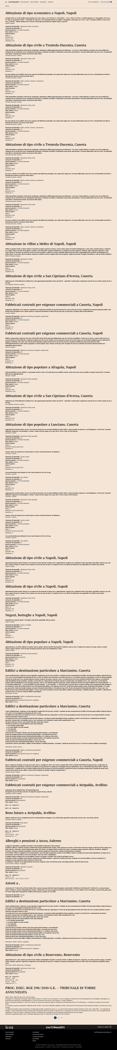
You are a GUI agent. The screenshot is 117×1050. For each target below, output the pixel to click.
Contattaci (36, 1032)
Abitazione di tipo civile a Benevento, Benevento (42, 955)
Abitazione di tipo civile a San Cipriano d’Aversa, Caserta (49, 276)
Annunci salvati (105, 2)
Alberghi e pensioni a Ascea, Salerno (33, 841)
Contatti (48, 1047)
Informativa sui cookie (67, 1047)
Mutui (34, 1041)
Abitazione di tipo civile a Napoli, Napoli (36, 558)
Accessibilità (78, 1047)
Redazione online (39, 1047)
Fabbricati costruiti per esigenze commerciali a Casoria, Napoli (54, 305)
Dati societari (51, 1045)
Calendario (43, 2)
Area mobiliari (34, 2)
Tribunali (50, 2)
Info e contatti (92, 2)
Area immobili (24, 2)
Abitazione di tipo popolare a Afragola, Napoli (40, 367)
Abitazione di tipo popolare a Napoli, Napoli (39, 642)
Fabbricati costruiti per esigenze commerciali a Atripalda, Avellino (56, 785)
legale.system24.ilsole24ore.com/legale (70, 1012)
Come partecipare (38, 1036)
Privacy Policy (56, 1047)
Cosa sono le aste (38, 1034)
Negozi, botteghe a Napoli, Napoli (31, 615)
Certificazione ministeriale (102, 1032)
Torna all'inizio (104, 1027)
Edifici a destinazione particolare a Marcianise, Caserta (47, 670)
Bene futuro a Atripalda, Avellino (30, 813)
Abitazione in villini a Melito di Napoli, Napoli (40, 244)
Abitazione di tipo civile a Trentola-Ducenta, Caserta (45, 45)
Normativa (36, 1038)
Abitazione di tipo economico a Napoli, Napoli (40, 13)
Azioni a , (12, 883)
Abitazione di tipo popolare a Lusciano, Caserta (41, 424)
